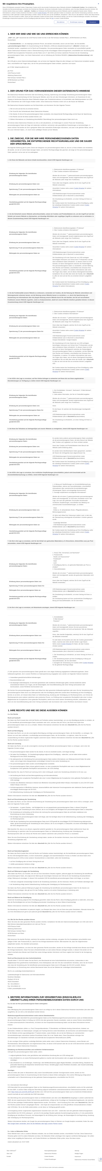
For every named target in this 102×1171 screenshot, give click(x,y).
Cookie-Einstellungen (50, 1159)
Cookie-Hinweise (79, 188)
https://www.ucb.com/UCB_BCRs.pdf (22, 1092)
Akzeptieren (92, 22)
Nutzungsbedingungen (50, 1150)
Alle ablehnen (61, 22)
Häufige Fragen (79, 1153)
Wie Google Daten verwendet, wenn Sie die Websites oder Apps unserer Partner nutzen (35, 1123)
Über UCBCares (11, 1150)
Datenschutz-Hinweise (50, 1153)
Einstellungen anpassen (76, 22)
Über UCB (9, 1153)
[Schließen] (98, 3)
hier (53, 18)
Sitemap (77, 1150)
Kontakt (9, 1156)
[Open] (100, 1159)
